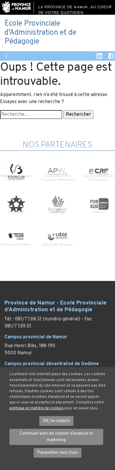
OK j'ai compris (56, 421)
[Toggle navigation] (6, 56)
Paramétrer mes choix (57, 453)
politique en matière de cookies (36, 408)
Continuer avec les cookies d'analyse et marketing (56, 437)
